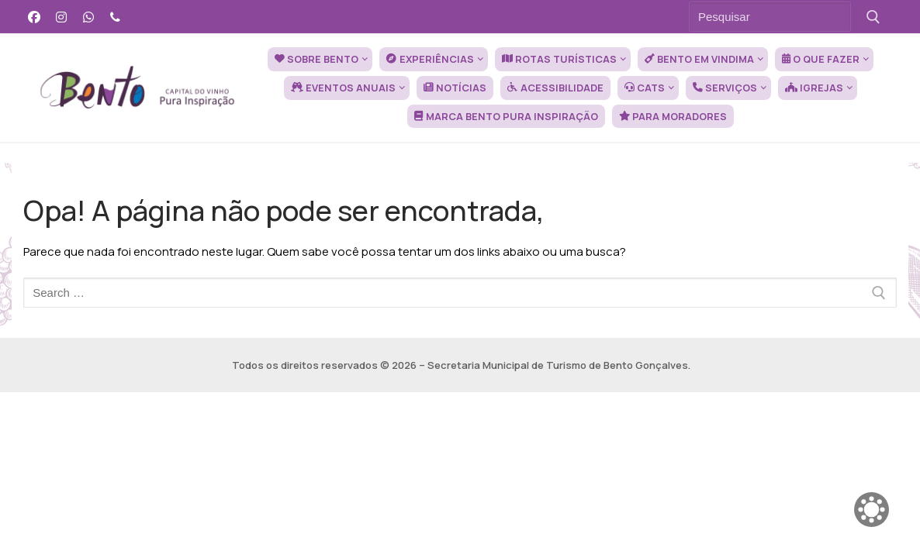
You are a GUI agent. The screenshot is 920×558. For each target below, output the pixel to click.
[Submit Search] (873, 17)
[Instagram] (61, 16)
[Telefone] (115, 16)
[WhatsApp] (89, 16)
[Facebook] (34, 16)
